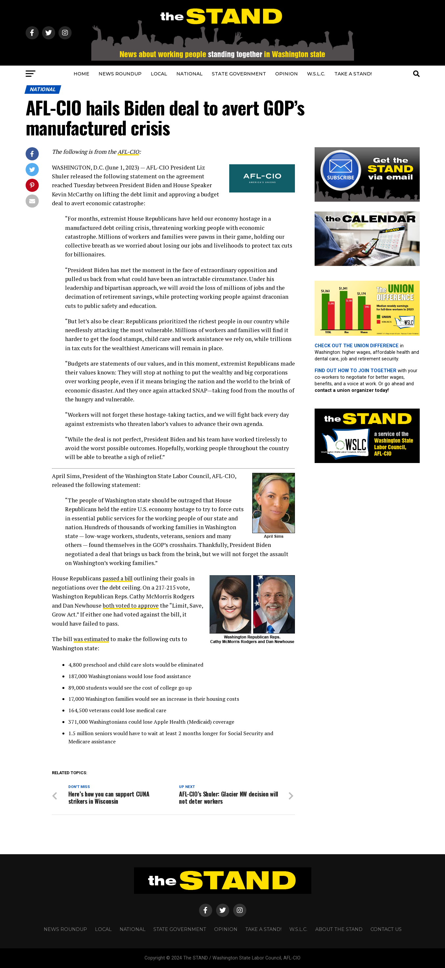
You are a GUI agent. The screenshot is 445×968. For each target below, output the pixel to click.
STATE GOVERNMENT (239, 74)
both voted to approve (131, 605)
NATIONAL (189, 74)
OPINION (286, 74)
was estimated (92, 638)
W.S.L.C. (316, 74)
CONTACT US (386, 929)
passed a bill (118, 578)
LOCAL (159, 74)
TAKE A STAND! (353, 74)
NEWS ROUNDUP (120, 74)
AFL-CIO (129, 151)
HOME (81, 74)
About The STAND (339, 929)
